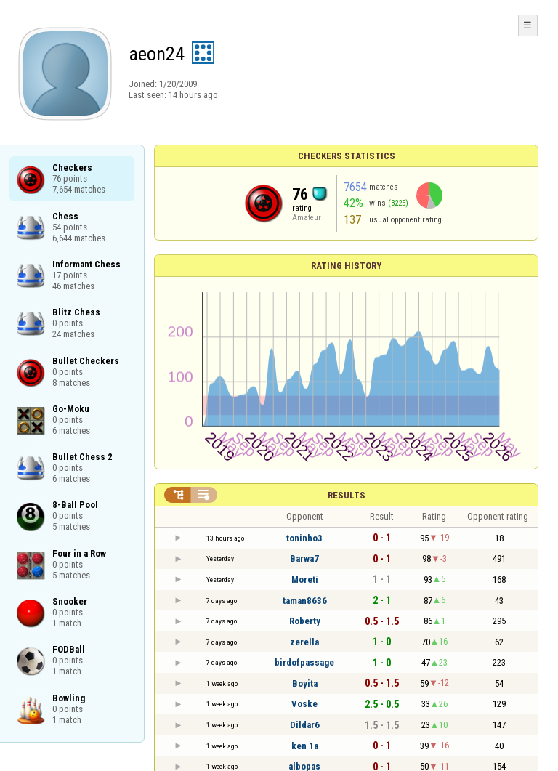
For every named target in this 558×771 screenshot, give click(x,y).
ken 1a (304, 745)
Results (346, 495)
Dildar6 (305, 724)
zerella (304, 642)
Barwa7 (304, 558)
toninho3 (304, 538)
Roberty (304, 620)
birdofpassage (304, 662)
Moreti (304, 579)
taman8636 (305, 600)
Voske (304, 703)
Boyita (305, 683)
